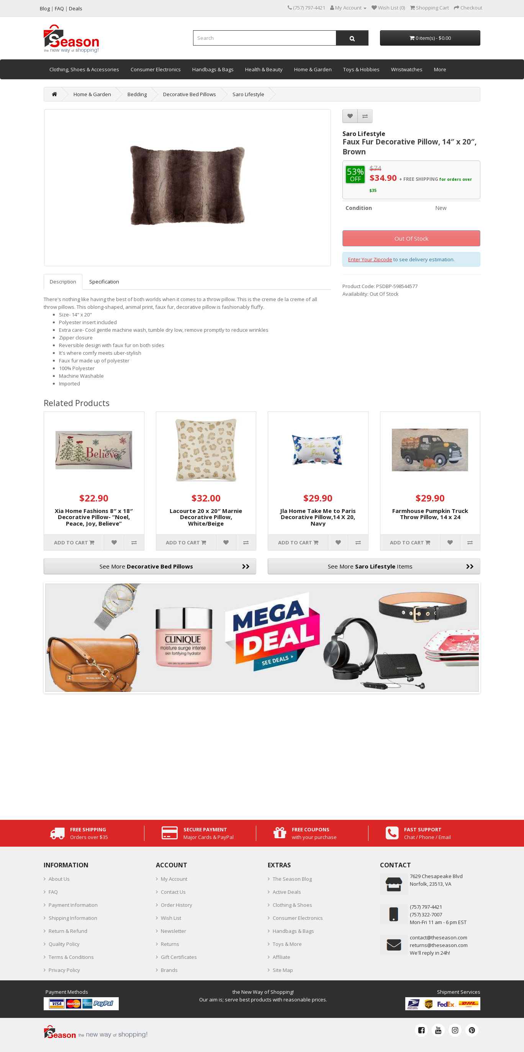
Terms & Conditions (71, 957)
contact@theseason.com (438, 937)
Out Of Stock (411, 238)
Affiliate (281, 957)
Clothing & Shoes (292, 904)
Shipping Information (73, 917)
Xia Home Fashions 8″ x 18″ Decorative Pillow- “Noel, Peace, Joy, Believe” (94, 517)
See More (175, 566)
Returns (170, 944)
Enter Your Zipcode (370, 259)
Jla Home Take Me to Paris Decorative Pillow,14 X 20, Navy (318, 517)
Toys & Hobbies (361, 69)
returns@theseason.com (439, 945)
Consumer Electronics (156, 69)
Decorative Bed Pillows (189, 94)
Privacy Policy (64, 970)
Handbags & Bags (213, 69)
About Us (59, 878)
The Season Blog (292, 878)
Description (63, 281)
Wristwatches (406, 69)
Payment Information (73, 904)
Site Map (283, 970)
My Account (174, 878)
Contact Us (173, 891)
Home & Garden (313, 69)
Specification (104, 281)
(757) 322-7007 (426, 914)
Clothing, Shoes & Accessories (84, 69)
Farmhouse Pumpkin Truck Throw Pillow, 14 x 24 (430, 514)
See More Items (401, 566)
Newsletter (173, 930)
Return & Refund (68, 930)
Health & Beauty (264, 69)
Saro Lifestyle (248, 94)
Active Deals (287, 891)
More (440, 69)
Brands (169, 970)
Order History (176, 904)
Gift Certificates (179, 957)
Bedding (137, 94)
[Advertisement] (262, 754)
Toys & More (287, 944)
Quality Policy (64, 944)
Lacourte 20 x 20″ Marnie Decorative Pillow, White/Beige (206, 517)
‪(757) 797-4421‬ (426, 906)
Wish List (171, 917)
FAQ (53, 891)
